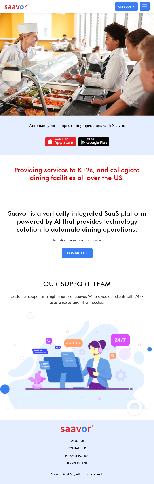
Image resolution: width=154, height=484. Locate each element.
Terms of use (77, 463)
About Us (77, 440)
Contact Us (77, 253)
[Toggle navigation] (145, 6)
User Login (126, 6)
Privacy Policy (77, 455)
